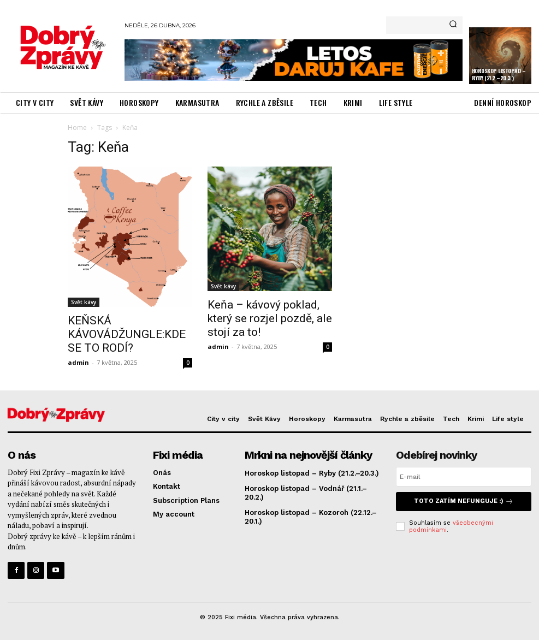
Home (77, 127)
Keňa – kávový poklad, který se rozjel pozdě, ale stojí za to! (270, 318)
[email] (463, 477)
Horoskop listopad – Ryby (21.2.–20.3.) (499, 74)
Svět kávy (83, 302)
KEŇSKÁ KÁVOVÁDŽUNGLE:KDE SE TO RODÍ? (127, 334)
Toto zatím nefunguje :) (463, 501)
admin (78, 362)
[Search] (453, 25)
